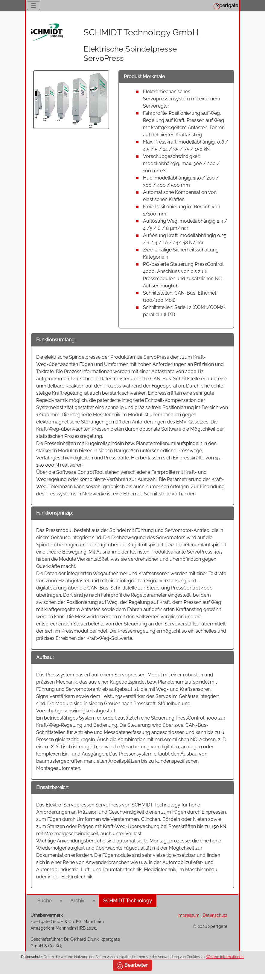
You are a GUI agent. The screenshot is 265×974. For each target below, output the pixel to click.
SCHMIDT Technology (127, 901)
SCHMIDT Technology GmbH (141, 32)
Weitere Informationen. (225, 957)
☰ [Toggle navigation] (33, 5)
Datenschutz (215, 915)
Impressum (188, 915)
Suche (44, 901)
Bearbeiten (132, 965)
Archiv (77, 901)
